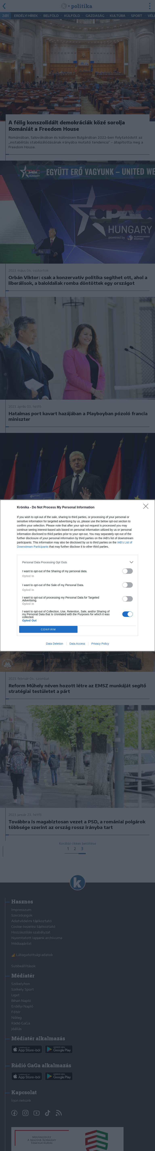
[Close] (147, 507)
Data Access (77, 643)
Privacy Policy (100, 643)
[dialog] (77, 575)
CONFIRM (48, 629)
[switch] (127, 571)
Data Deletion (54, 643)
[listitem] (77, 562)
